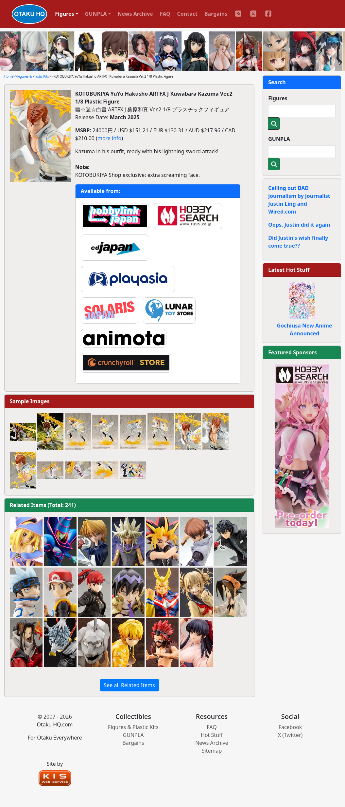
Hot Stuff (212, 735)
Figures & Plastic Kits (33, 76)
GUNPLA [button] (96, 13)
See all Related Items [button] (129, 685)
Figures (277, 98)
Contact (187, 13)
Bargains (215, 13)
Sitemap (212, 750)
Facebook (290, 727)
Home (8, 76)
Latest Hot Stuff (288, 269)
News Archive (135, 13)
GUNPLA (279, 138)
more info (109, 138)
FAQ (165, 13)
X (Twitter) (290, 735)
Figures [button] (64, 13)
